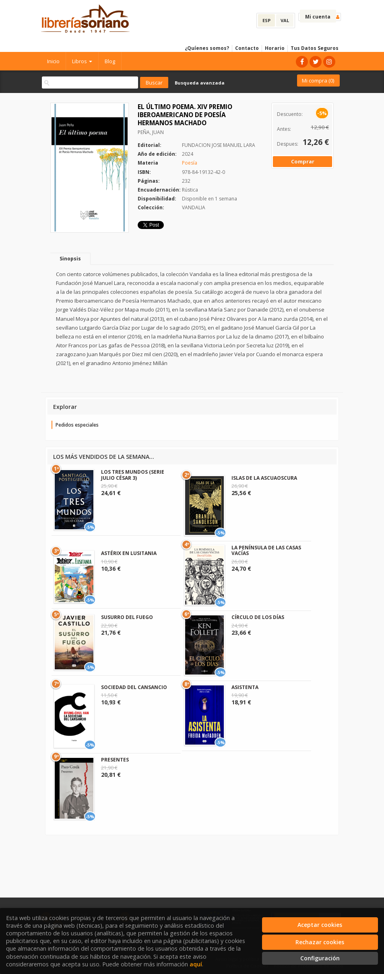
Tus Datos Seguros (315, 48)
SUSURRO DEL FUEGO (127, 617)
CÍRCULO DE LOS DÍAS (257, 617)
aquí (196, 964)
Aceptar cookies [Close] (319, 925)
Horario (275, 48)
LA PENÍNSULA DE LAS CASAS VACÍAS (266, 550)
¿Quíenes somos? (207, 48)
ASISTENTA (244, 687)
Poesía (189, 162)
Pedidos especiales (77, 424)
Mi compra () (318, 80)
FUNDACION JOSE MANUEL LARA (218, 145)
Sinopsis (70, 258)
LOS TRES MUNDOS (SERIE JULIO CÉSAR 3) (132, 474)
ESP (266, 20)
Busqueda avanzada (200, 82)
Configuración (320, 958)
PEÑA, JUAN (151, 132)
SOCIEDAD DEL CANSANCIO (134, 687)
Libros (82, 61)
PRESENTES (115, 759)
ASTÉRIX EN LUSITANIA (129, 553)
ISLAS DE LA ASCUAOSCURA (264, 478)
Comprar (302, 161)
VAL (285, 20)
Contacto (247, 48)
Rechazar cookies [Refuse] (319, 942)
